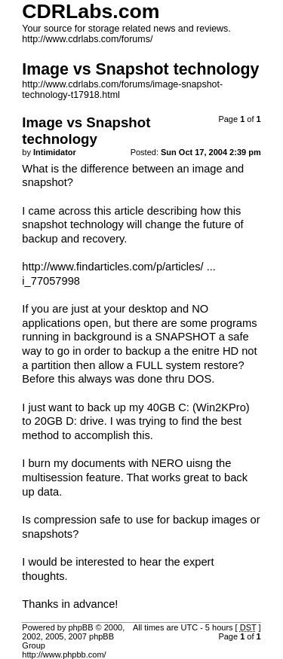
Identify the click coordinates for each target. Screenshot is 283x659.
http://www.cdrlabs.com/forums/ (87, 39)
